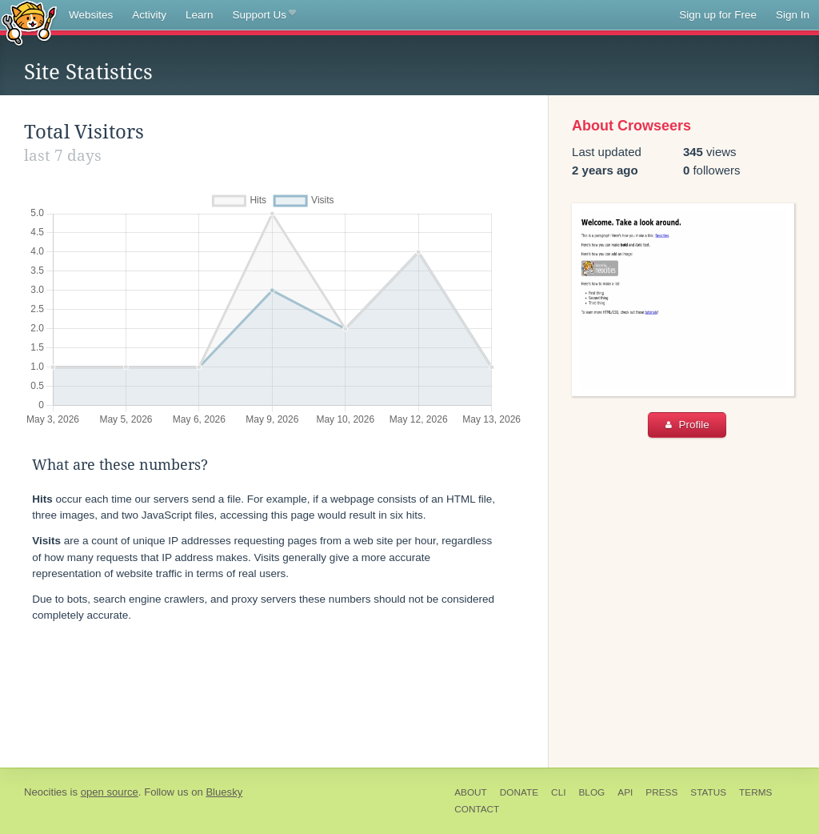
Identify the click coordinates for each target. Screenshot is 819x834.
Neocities (45, 792)
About (470, 792)
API (625, 792)
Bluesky (224, 792)
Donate (519, 792)
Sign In (792, 15)
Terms (755, 792)
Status (708, 792)
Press (661, 792)
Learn (200, 15)
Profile (687, 425)
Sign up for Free (718, 15)
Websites (91, 15)
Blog (591, 792)
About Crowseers (631, 126)
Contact (476, 809)
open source (109, 792)
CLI (558, 792)
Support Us (264, 15)
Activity (149, 15)
